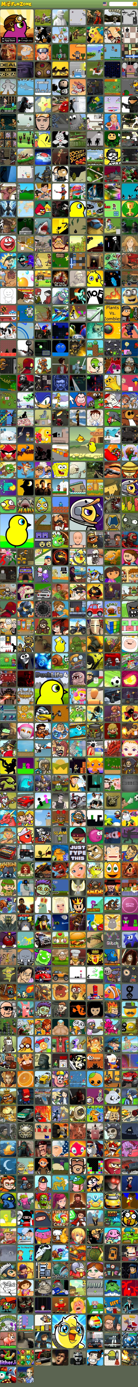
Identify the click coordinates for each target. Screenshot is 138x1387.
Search (135, 4)
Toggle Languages (105, 4)
